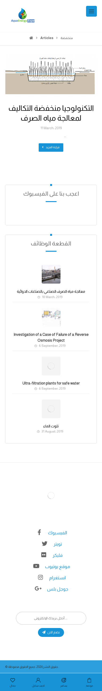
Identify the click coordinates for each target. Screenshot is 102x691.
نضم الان (51, 632)
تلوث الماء (51, 426)
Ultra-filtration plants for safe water (51, 383)
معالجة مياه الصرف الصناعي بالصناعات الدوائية (51, 291)
